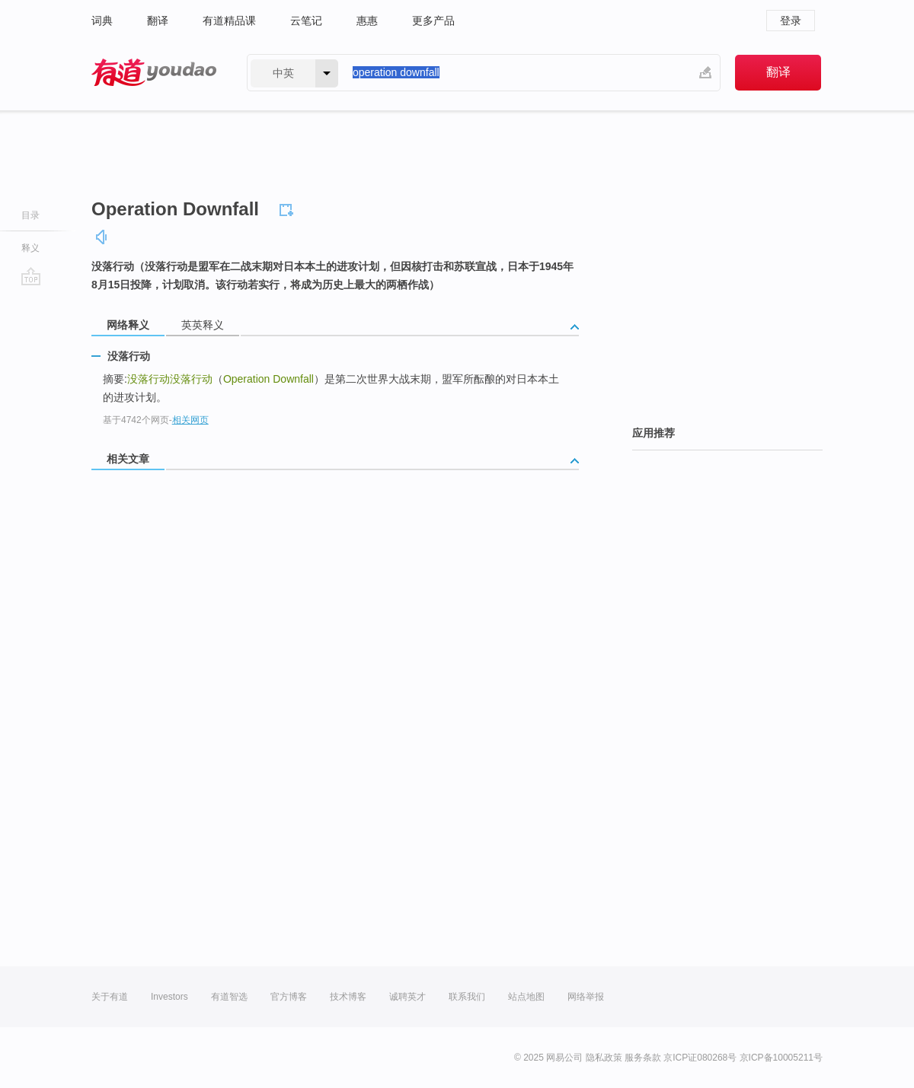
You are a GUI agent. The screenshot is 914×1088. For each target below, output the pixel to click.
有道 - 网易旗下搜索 (153, 73)
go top (30, 276)
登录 (790, 20)
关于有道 (109, 996)
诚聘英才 (407, 996)
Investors (169, 996)
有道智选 (229, 996)
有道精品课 (229, 20)
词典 (102, 20)
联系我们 (467, 996)
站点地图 (526, 996)
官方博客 (288, 996)
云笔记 (306, 20)
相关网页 (190, 420)
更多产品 (433, 20)
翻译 (157, 20)
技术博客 (348, 996)
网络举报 (585, 996)
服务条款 (643, 1057)
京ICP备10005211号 (781, 1057)
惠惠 (367, 20)
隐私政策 (604, 1057)
